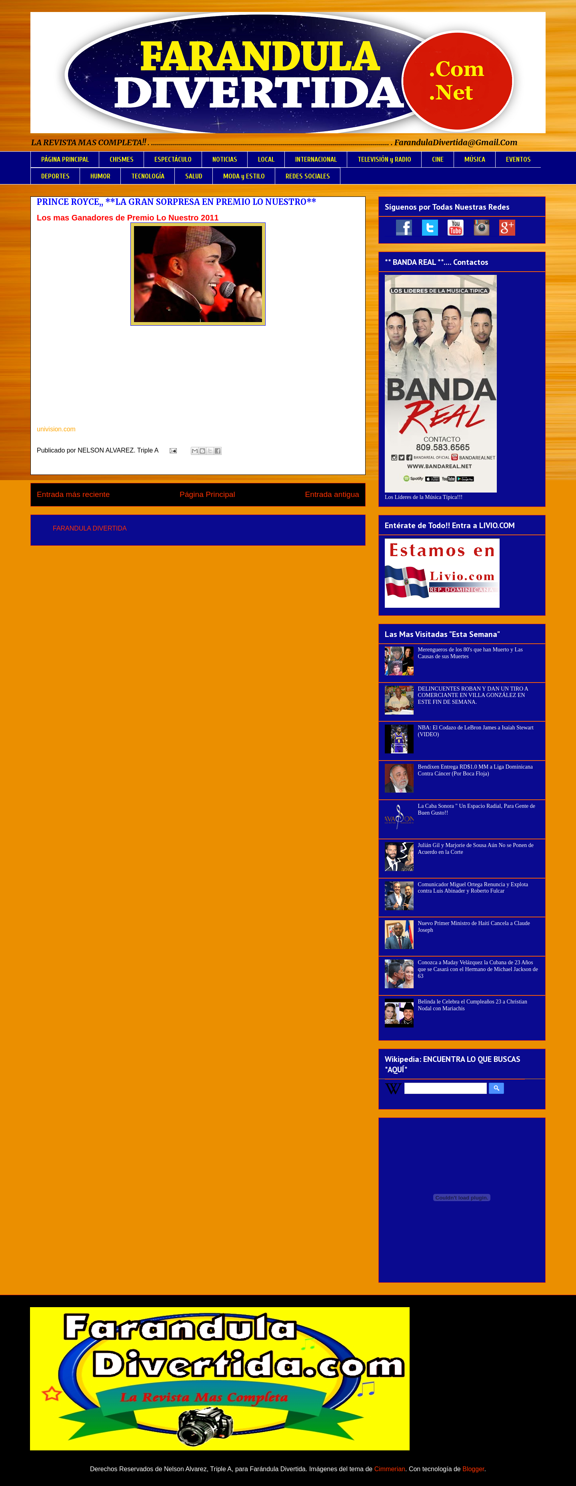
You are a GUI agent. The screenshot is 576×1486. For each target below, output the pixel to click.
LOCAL (266, 159)
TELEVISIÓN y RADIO (384, 159)
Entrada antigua (332, 494)
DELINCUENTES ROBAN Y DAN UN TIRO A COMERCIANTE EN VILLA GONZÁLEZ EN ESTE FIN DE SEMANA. (473, 695)
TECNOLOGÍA (147, 176)
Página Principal (207, 494)
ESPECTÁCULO (173, 159)
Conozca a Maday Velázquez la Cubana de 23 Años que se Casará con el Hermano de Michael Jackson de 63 (478, 969)
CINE (438, 159)
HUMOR (100, 176)
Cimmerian (389, 1469)
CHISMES (122, 159)
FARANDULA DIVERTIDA (90, 528)
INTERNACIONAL (316, 159)
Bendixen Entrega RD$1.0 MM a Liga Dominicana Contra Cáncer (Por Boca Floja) (475, 770)
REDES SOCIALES (308, 176)
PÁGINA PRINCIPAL (65, 159)
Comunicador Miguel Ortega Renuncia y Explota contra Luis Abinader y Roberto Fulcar (473, 887)
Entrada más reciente (73, 494)
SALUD (193, 176)
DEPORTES (55, 176)
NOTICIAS (224, 159)
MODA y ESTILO (244, 176)
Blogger (473, 1469)
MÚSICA (474, 159)
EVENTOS (518, 159)
